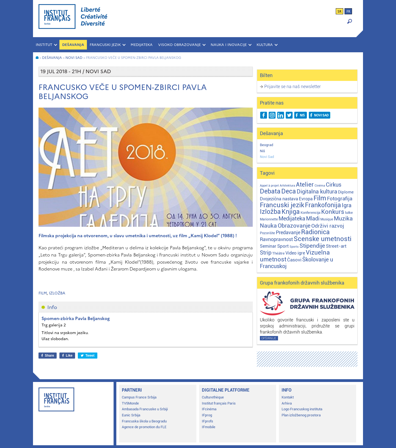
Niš (262, 151)
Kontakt (288, 397)
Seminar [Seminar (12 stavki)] (268, 246)
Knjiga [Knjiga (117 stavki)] (291, 211)
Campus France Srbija (139, 397)
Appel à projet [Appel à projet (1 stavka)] (269, 185)
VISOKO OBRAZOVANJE (179, 44)
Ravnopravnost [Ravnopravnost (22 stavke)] (276, 239)
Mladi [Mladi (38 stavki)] (313, 218)
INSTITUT (44, 44)
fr (348, 11)
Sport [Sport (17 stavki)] (283, 246)
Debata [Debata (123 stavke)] (270, 191)
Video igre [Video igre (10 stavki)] (295, 253)
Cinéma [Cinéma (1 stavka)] (320, 185)
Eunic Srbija (131, 415)
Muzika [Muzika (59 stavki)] (343, 218)
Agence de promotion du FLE (144, 427)
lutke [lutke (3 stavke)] (349, 213)
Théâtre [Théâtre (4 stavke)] (278, 253)
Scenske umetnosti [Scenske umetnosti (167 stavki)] (322, 239)
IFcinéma (209, 409)
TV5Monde (130, 403)
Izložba (57, 293)
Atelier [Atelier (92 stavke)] (305, 184)
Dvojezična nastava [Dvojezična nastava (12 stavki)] (279, 198)
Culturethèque (213, 397)
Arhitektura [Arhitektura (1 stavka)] (287, 185)
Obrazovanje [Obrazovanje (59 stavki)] (294, 225)
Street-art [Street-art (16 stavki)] (336, 246)
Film (42, 293)
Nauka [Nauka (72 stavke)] (268, 225)
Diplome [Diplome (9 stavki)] (346, 192)
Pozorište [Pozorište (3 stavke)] (267, 233)
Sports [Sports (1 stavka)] (294, 246)
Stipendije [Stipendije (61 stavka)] (312, 245)
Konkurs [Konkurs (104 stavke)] (332, 211)
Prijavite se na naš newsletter (292, 86)
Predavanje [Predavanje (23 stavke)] (288, 232)
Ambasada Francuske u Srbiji (145, 409)
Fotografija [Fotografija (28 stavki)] (339, 199)
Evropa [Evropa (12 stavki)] (306, 198)
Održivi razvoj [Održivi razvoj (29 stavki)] (327, 226)
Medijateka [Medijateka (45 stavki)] (292, 218)
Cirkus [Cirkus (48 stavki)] (333, 184)
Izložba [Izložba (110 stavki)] (270, 211)
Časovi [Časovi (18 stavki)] (294, 260)
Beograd (266, 145)
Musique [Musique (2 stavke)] (326, 219)
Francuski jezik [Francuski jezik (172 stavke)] (282, 205)
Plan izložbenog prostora (301, 415)
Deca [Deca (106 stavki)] (288, 191)
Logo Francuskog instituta (302, 409)
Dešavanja (73, 44)
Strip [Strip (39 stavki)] (265, 253)
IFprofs (207, 421)
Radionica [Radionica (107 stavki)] (315, 232)
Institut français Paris (219, 403)
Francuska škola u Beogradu (144, 421)
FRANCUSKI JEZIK (105, 44)
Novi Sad (267, 157)
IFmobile (208, 427)
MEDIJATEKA (142, 44)
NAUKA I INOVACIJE (229, 44)
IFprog (207, 415)
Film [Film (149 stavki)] (320, 198)
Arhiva (287, 403)
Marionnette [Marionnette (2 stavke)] (269, 219)
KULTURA (265, 44)
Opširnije (268, 338)
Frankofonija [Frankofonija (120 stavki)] (323, 205)
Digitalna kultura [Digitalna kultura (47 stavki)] (317, 191)
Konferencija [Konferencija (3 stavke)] (310, 213)
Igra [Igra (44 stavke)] (346, 205)
